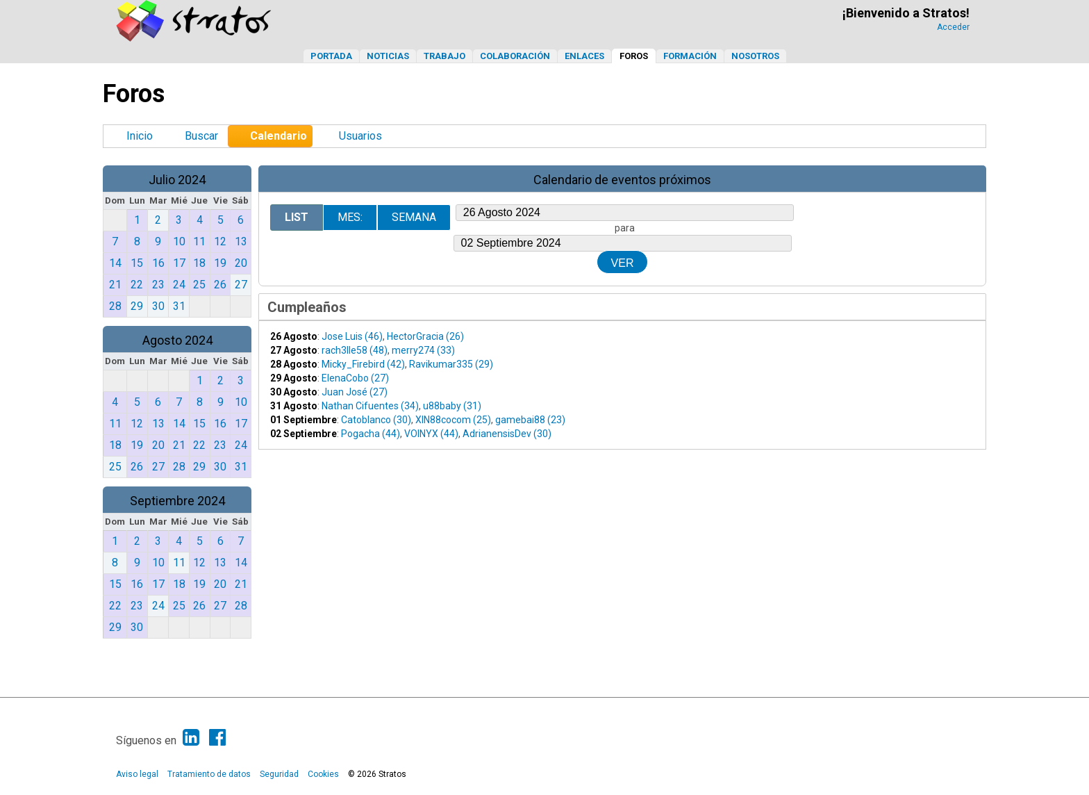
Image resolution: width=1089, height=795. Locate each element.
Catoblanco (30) (376, 419)
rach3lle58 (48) (355, 350)
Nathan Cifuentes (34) (370, 405)
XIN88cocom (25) (453, 419)
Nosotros (755, 56)
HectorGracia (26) (425, 336)
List (296, 217)
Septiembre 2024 (177, 500)
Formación (690, 56)
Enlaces (584, 56)
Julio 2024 (177, 179)
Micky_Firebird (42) (363, 364)
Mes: (350, 217)
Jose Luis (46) (352, 336)
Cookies (323, 774)
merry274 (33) (423, 350)
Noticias (388, 56)
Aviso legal (137, 774)
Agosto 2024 (177, 340)
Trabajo (444, 56)
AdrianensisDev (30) (507, 433)
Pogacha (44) (370, 433)
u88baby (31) (452, 405)
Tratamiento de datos (209, 774)
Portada (331, 56)
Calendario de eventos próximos (622, 179)
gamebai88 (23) (530, 419)
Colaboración (515, 56)
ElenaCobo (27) (355, 378)
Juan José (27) (355, 392)
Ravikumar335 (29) (451, 364)
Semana (414, 217)
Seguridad (279, 774)
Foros (634, 56)
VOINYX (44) (431, 433)
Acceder (953, 27)
